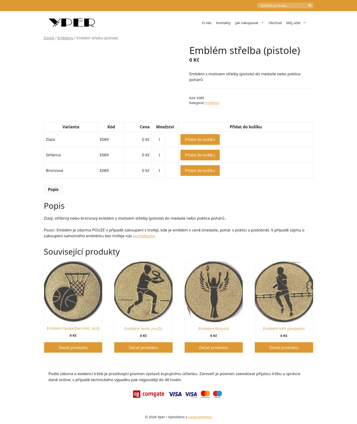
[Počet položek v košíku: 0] (249, 5)
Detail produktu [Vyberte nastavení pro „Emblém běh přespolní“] (283, 347)
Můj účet (297, 23)
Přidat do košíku (200, 139)
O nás (207, 22)
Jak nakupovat (250, 23)
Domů (49, 38)
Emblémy (65, 38)
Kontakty (223, 22)
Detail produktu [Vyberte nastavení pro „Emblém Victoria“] (213, 347)
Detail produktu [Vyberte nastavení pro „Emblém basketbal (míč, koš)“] (73, 347)
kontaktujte (143, 235)
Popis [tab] (53, 189)
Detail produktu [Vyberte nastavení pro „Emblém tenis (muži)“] (143, 347)
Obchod (275, 22)
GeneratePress (200, 417)
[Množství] (159, 139)
